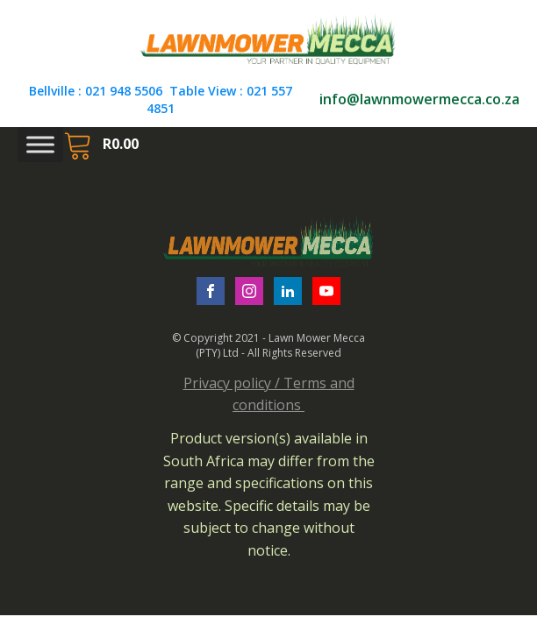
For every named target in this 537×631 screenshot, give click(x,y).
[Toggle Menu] (40, 145)
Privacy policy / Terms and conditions (268, 394)
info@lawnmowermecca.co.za (419, 99)
